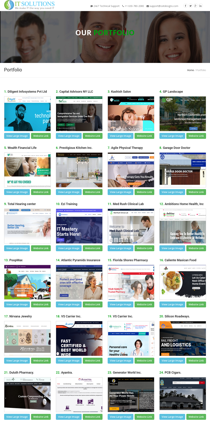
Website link (40, 135)
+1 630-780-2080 (133, 6)
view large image (17, 135)
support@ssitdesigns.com (162, 6)
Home (190, 70)
